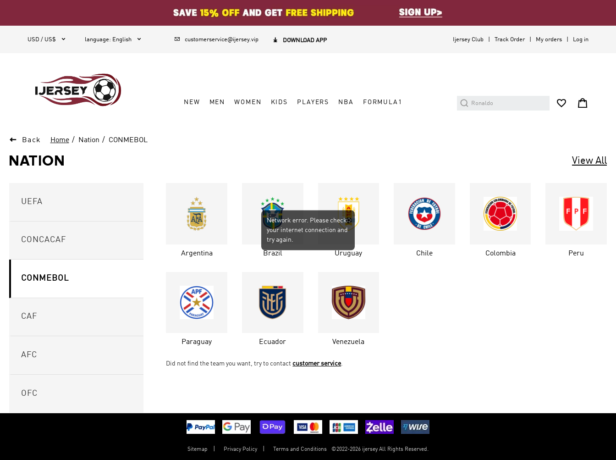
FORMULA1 (382, 102)
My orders (549, 40)
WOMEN (247, 102)
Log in (580, 40)
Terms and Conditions (300, 449)
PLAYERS (313, 102)
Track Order (510, 40)
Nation (88, 140)
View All (589, 161)
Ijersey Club (468, 40)
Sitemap (197, 449)
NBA (346, 102)
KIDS (279, 102)
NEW (192, 102)
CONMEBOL (128, 140)
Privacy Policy (240, 449)
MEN (217, 102)
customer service (316, 363)
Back (31, 140)
